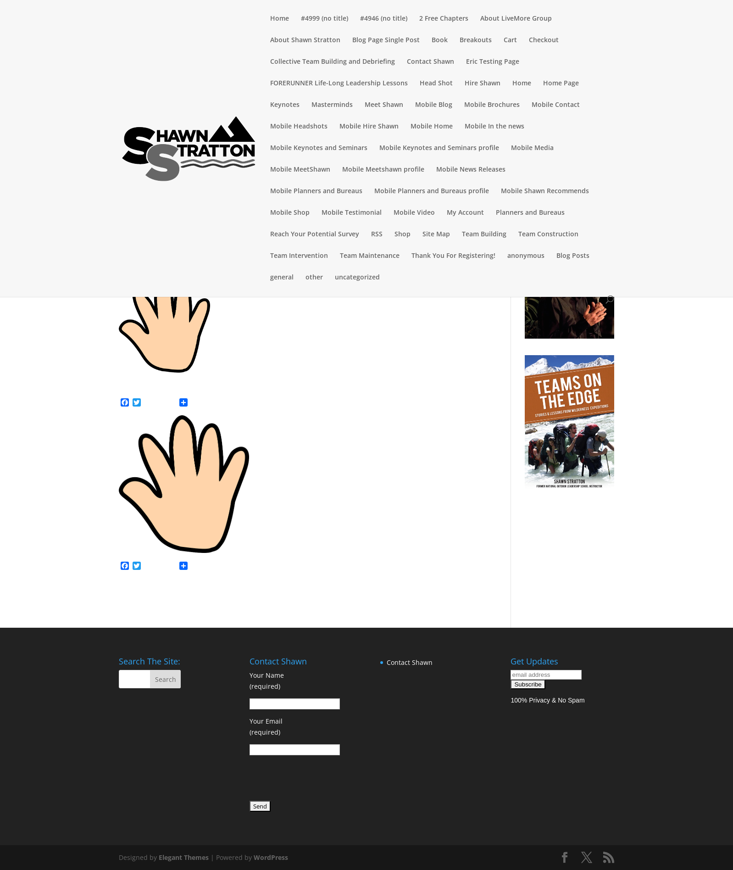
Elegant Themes (184, 857)
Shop (402, 234)
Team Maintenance (370, 256)
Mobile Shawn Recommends (545, 191)
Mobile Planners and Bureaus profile (431, 191)
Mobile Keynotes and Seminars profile (439, 148)
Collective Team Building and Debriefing (332, 62)
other (314, 277)
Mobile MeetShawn (300, 169)
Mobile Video (414, 213)
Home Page (561, 83)
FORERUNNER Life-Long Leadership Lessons (339, 83)
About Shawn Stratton (305, 40)
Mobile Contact (556, 105)
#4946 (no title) (383, 18)
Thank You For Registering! (453, 256)
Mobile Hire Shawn (369, 126)
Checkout (544, 40)
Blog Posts (572, 256)
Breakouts (476, 40)
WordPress (271, 857)
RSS (377, 234)
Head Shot (436, 83)
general (282, 277)
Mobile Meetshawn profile (383, 169)
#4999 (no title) (324, 18)
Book (440, 40)
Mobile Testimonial (352, 213)
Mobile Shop (290, 213)
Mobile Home (432, 126)
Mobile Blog (433, 105)
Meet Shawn (384, 105)
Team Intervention (299, 256)
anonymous (525, 256)
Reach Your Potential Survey (314, 234)
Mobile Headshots (299, 126)
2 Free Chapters (443, 18)
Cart (510, 40)
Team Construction (548, 234)
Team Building (484, 234)
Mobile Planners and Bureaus (316, 191)
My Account (465, 213)
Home (279, 18)
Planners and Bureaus (530, 213)
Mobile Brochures (492, 105)
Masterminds (332, 105)
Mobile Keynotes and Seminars (318, 148)
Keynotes (285, 105)
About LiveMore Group (516, 18)
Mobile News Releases (470, 169)
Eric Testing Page (492, 62)
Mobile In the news (494, 126)
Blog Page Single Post (386, 40)
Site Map (436, 234)
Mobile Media (532, 148)
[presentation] (319, 780)
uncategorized (357, 277)
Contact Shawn (430, 62)
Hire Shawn (482, 83)
